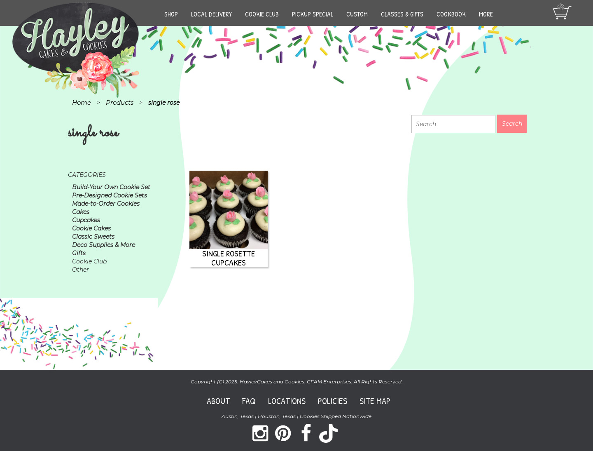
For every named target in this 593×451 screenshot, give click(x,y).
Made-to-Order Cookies (106, 203)
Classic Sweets (93, 236)
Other (80, 269)
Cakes (80, 212)
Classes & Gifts (402, 14)
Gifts (79, 253)
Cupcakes (86, 220)
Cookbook (451, 14)
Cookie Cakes (91, 228)
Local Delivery (211, 14)
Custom (357, 14)
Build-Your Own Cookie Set (111, 187)
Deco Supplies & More (103, 245)
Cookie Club (262, 14)
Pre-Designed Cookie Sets (109, 195)
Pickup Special (312, 14)
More (486, 14)
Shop (171, 14)
